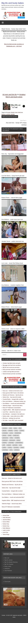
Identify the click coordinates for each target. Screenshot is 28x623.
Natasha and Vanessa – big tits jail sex (13, 395)
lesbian (4, 442)
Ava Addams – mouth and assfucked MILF (14, 403)
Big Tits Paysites (8, 564)
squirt (22, 447)
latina (18, 440)
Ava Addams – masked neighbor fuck (12, 285)
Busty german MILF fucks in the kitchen (13, 393)
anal (10, 428)
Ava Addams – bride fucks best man (12, 219)
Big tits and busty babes (12, 3)
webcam (17, 449)
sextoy (9, 447)
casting (22, 430)
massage (11, 442)
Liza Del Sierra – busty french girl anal (12, 175)
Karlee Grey (6, 524)
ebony (4, 435)
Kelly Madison (6, 528)
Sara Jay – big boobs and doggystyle (12, 154)
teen (11, 449)
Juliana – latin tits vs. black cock (11, 350)
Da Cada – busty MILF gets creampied (13, 420)
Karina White (6, 521)
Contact (3, 615)
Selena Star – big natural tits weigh (12, 397)
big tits (8, 112)
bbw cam (6, 558)
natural (9, 445)
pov (20, 445)
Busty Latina (7, 566)
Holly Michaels (6, 517)
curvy (11, 432)
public (4, 447)
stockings (5, 449)
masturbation (19, 442)
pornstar (8, 114)
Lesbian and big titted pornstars (11, 371)
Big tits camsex (8, 560)
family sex (20, 112)
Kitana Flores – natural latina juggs (11, 197)
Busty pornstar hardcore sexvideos (12, 369)
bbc (20, 428)
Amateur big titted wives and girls (11, 363)
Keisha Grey (6, 526)
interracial (12, 440)
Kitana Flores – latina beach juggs (11, 307)
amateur (5, 428)
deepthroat (18, 432)
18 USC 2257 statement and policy (14, 615)
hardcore (3, 114)
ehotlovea (7, 568)
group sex (5, 437)
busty (16, 112)
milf (4, 445)
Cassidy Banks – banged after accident (13, 399)
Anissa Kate (6, 515)
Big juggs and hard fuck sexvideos (12, 365)
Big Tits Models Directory (11, 562)
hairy (11, 437)
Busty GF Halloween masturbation (12, 407)
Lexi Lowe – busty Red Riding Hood (12, 263)
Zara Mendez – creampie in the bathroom (14, 414)
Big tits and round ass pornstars (9, 116)
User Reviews (8, 570)
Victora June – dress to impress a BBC (13, 329)
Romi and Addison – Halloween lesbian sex (14, 401)
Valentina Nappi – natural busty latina (12, 405)
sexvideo (13, 114)
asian (15, 428)
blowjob (12, 112)
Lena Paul (5, 532)
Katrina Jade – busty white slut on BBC (13, 416)
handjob (17, 437)
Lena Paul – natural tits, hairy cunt (12, 412)
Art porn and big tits (9, 94)
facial (9, 435)
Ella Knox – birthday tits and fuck (11, 418)
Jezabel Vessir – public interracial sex (12, 241)
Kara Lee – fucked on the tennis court (13, 390)
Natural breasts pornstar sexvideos (12, 373)
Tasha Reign (6, 534)
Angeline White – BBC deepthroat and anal (14, 409)
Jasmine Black (6, 519)
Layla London (6, 530)
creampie (5, 432)
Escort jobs (7, 581)
